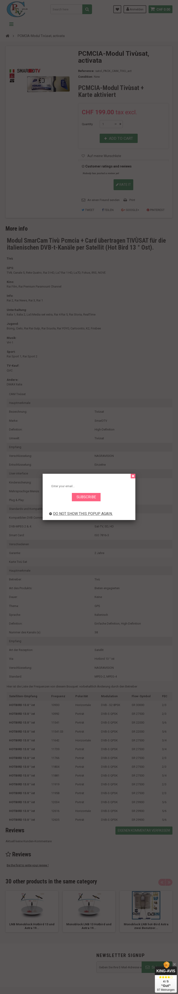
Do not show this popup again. (81, 513)
